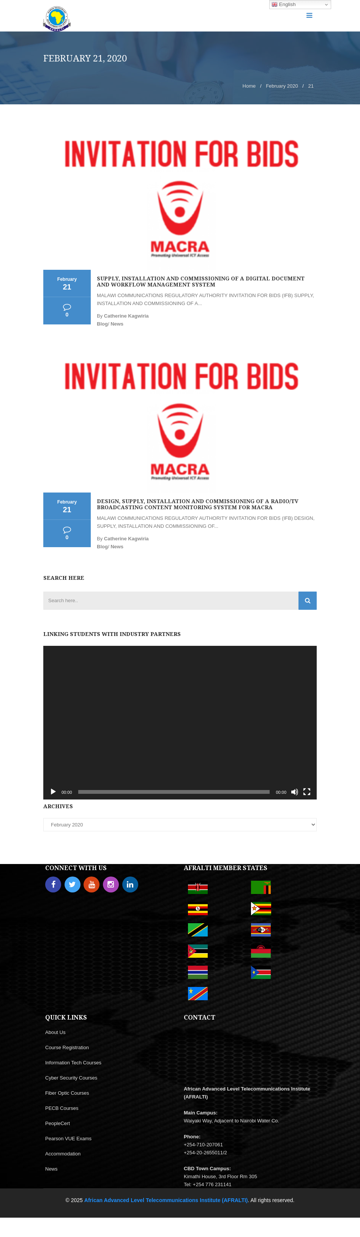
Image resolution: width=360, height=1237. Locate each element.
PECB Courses (61, 1108)
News (117, 324)
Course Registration (67, 1047)
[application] (180, 722)
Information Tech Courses (73, 1062)
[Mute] (294, 792)
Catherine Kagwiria (126, 316)
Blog (102, 324)
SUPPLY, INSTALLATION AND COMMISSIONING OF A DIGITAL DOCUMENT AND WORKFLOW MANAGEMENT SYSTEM (201, 281)
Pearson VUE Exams (68, 1138)
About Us (55, 1032)
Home (249, 86)
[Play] (53, 792)
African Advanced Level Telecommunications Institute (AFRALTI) (166, 1200)
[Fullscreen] (307, 792)
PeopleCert (57, 1123)
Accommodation (63, 1154)
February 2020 (282, 86)
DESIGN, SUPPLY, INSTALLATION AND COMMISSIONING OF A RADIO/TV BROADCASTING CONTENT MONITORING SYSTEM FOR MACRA (197, 504)
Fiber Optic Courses (67, 1093)
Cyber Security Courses (71, 1078)
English (283, 5)
